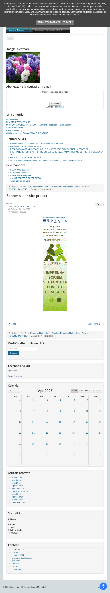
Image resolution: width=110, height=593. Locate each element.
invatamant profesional (22, 558)
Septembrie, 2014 (20, 491)
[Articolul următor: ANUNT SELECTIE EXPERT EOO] (94, 324)
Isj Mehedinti (13, 371)
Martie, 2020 (17, 477)
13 (20, 422)
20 (20, 433)
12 (100, 411)
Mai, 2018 (16, 480)
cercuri (15, 566)
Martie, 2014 (17, 499)
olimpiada (16, 561)
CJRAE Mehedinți (14, 130)
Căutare (13, 353)
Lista (98, 391)
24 (73, 433)
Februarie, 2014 (19, 502)
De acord (68, 22)
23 (60, 433)
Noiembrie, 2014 (19, 488)
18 (87, 422)
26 (100, 433)
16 (60, 422)
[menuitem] (19, 30)
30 (20, 400)
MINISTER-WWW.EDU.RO (18, 122)
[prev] (11, 391)
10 (73, 411)
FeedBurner (59, 107)
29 (47, 444)
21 (33, 433)
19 (100, 422)
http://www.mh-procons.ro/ (55, 217)
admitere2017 (18, 555)
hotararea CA (18, 549)
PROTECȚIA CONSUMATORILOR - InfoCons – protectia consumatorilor (38, 125)
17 (73, 422)
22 (47, 433)
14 (33, 422)
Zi (93, 391)
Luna (74, 391)
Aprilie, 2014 (17, 497)
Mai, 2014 (16, 494)
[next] (17, 391)
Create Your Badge (15, 376)
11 (87, 411)
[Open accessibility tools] (103, 586)
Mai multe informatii (48, 22)
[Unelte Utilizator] (99, 204)
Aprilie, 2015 (17, 486)
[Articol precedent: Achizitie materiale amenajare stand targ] (12, 324)
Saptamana (84, 391)
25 (87, 433)
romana (15, 563)
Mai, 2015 (16, 483)
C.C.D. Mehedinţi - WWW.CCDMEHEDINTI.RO (27, 133)
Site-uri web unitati (14, 127)
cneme (15, 552)
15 (47, 422)
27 (20, 444)
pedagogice (17, 569)
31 (33, 400)
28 (33, 444)
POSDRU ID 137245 (27, 206)
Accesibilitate (12, 119)
